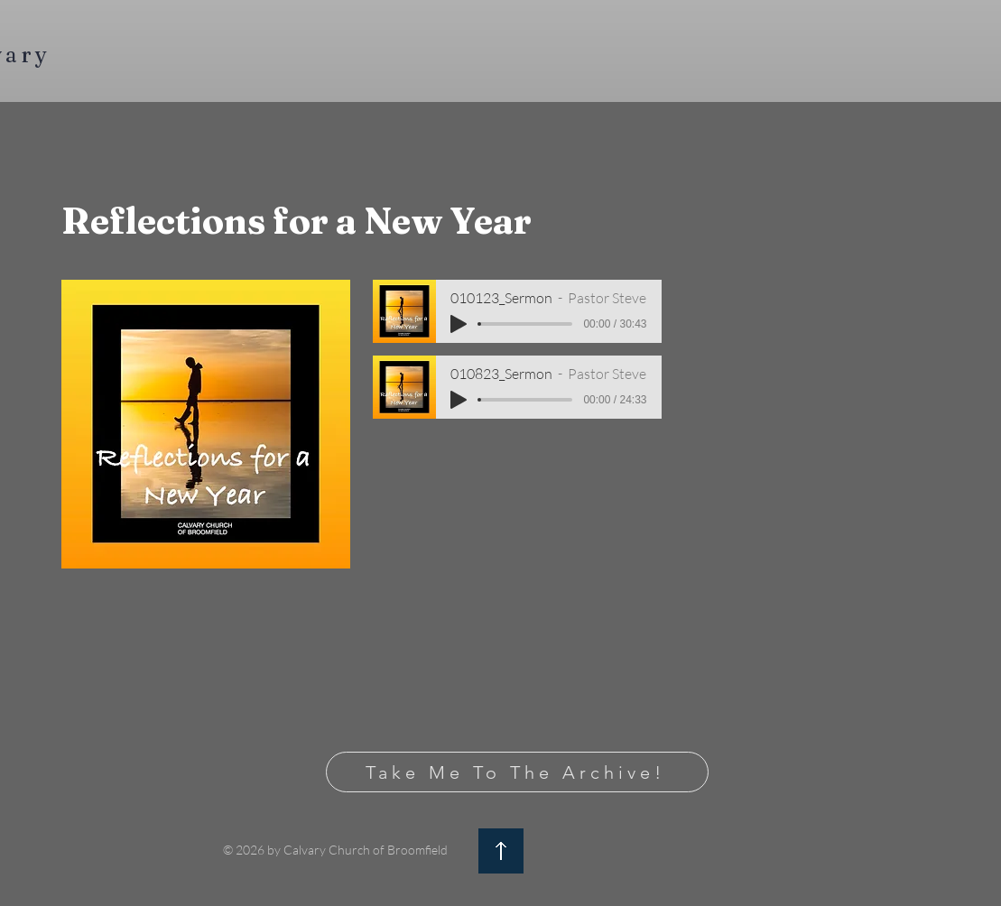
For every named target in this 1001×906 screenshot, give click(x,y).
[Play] (458, 324)
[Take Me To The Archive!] (517, 772)
